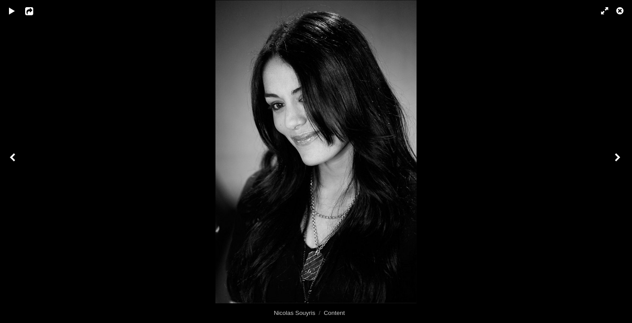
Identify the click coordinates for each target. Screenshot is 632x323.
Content (334, 313)
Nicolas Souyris (295, 313)
